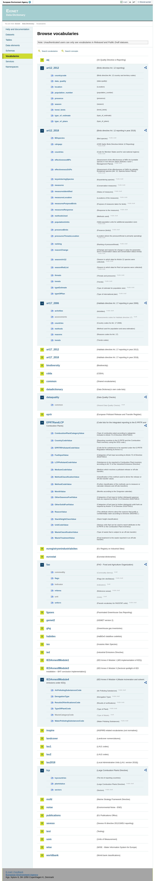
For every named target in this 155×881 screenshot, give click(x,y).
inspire (50, 730)
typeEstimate (61, 287)
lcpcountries (60, 778)
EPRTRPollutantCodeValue (67, 448)
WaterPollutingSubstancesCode (69, 721)
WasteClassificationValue (66, 532)
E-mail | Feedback (14, 872)
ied (48, 652)
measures (59, 185)
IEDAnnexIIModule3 (57, 668)
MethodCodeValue (63, 484)
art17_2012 (52, 349)
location (58, 87)
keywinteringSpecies (64, 179)
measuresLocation (63, 197)
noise (49, 807)
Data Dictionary (28, 24)
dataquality (52, 397)
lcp (48, 770)
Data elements (13, 45)
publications (53, 815)
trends (58, 281)
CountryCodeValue (63, 440)
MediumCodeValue (63, 469)
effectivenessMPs (63, 160)
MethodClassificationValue (67, 477)
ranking (58, 244)
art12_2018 (52, 130)
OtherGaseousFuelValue (66, 497)
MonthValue (60, 491)
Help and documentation (17, 29)
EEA (18, 2)
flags (57, 578)
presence (59, 98)
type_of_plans (61, 121)
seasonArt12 (60, 259)
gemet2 (50, 620)
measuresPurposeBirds (65, 203)
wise (49, 847)
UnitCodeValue (61, 525)
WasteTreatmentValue (65, 538)
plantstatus (60, 784)
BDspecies (59, 138)
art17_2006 (52, 303)
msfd (49, 799)
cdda (49, 373)
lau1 (48, 746)
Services (10, 61)
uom (48, 839)
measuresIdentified (63, 191)
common (51, 381)
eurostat (51, 556)
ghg (48, 628)
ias (48, 644)
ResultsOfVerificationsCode (67, 702)
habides (50, 636)
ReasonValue (61, 512)
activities (59, 311)
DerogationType (62, 696)
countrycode (60, 75)
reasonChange (61, 250)
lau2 (48, 754)
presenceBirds (61, 230)
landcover (52, 738)
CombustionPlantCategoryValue (69, 433)
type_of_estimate (63, 115)
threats (58, 275)
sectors (58, 790)
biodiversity (53, 365)
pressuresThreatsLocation (67, 236)
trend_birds (60, 110)
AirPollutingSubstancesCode (68, 690)
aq (47, 60)
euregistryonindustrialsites (61, 548)
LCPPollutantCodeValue (66, 462)
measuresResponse (64, 210)
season (58, 104)
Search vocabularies (50, 51)
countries (59, 152)
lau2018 (50, 762)
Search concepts (71, 51)
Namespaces (12, 67)
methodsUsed (61, 216)
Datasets (10, 34)
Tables (9, 40)
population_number (64, 92)
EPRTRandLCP (55, 422)
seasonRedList (61, 267)
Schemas (10, 50)
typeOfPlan (60, 294)
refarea (58, 590)
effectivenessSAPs (63, 169)
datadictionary (54, 389)
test (48, 831)
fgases (50, 612)
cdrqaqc (58, 144)
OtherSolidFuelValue (64, 504)
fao (48, 564)
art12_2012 (52, 68)
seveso (50, 823)
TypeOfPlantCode (63, 708)
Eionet (17, 24)
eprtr (49, 414)
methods (59, 329)
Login (125, 2)
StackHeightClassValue (65, 519)
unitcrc (58, 603)
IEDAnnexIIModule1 (57, 660)
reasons (58, 334)
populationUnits (62, 222)
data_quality (60, 81)
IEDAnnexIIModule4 (57, 679)
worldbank (52, 855)
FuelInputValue (61, 455)
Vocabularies (12, 56)
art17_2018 (52, 357)
